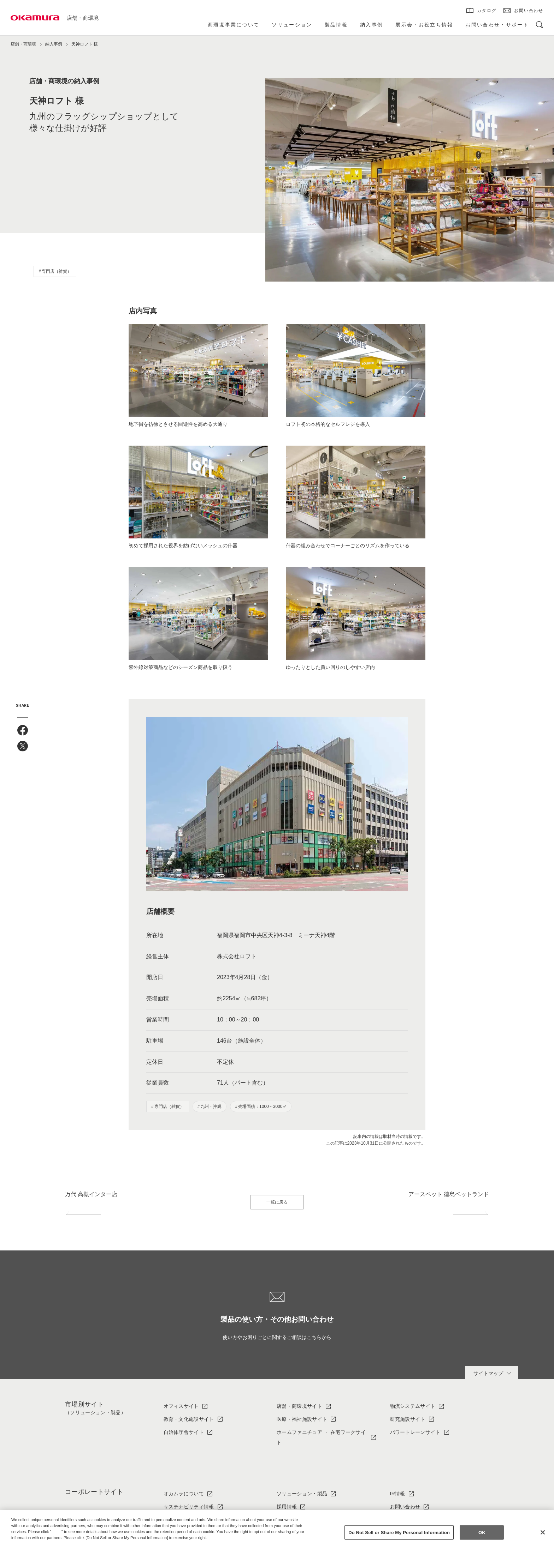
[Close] (542, 1532)
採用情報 (287, 1506)
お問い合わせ (405, 1506)
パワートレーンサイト (415, 1432)
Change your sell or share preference (48, 1549)
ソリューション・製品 (302, 1493)
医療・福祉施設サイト (302, 1419)
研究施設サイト (407, 1419)
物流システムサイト (413, 1406)
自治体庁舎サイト (184, 1432)
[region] (277, 1533)
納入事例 (53, 44)
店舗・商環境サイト (299, 1406)
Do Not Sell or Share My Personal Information (399, 1532)
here (57, 1532)
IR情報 (397, 1493)
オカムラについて (184, 1493)
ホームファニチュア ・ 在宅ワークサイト (321, 1437)
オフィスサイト (181, 1406)
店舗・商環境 (83, 17)
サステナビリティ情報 (189, 1506)
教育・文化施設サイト (189, 1419)
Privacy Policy (26, 1543)
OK (481, 1532)
